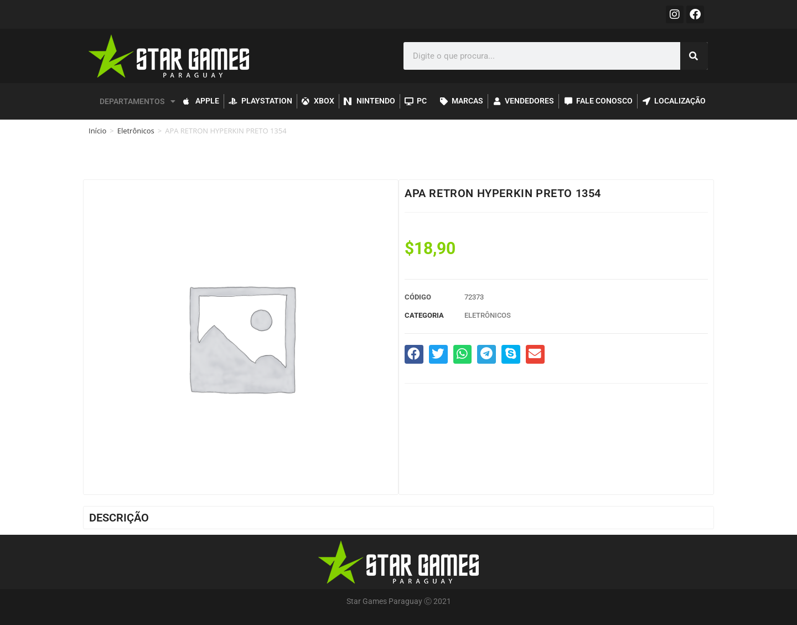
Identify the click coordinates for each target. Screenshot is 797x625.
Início (97, 131)
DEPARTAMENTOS (137, 101)
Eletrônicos (135, 131)
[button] (414, 354)
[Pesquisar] (694, 56)
